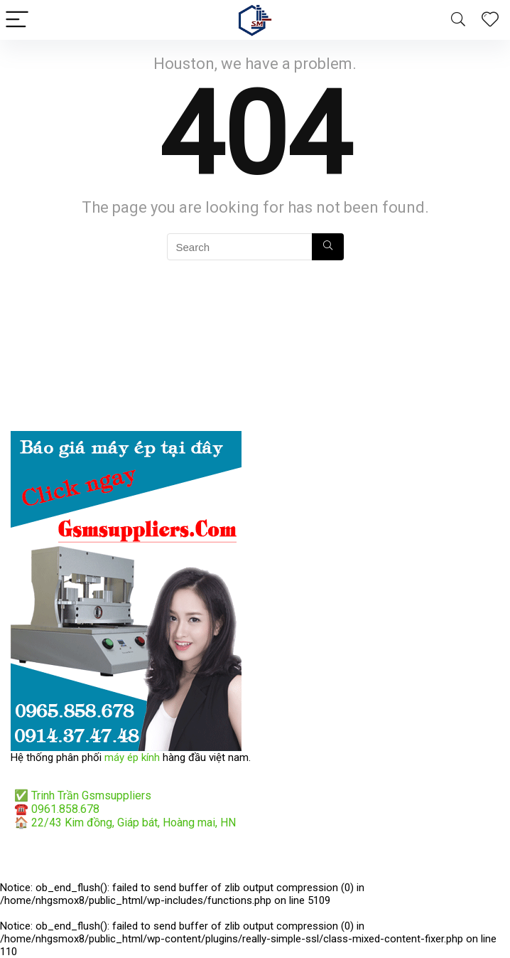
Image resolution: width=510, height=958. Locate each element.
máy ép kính (132, 757)
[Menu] (17, 20)
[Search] (458, 20)
